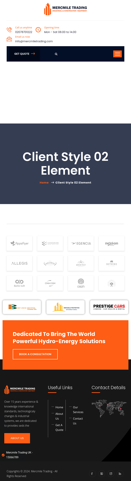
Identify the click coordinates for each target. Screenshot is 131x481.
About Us (17, 438)
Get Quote (24, 54)
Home (45, 183)
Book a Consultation (35, 354)
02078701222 (23, 32)
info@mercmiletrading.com (34, 41)
